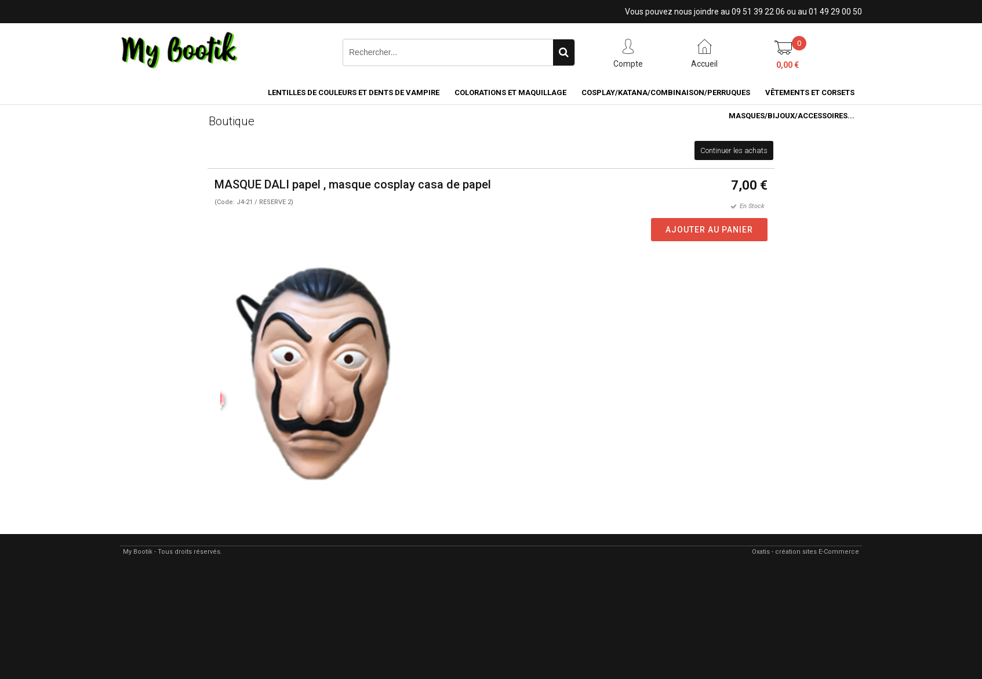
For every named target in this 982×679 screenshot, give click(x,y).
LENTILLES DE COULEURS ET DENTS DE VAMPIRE (353, 92)
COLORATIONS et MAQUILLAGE (510, 92)
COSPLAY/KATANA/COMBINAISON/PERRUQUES (665, 92)
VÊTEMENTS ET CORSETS (809, 92)
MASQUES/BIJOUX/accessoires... (791, 115)
